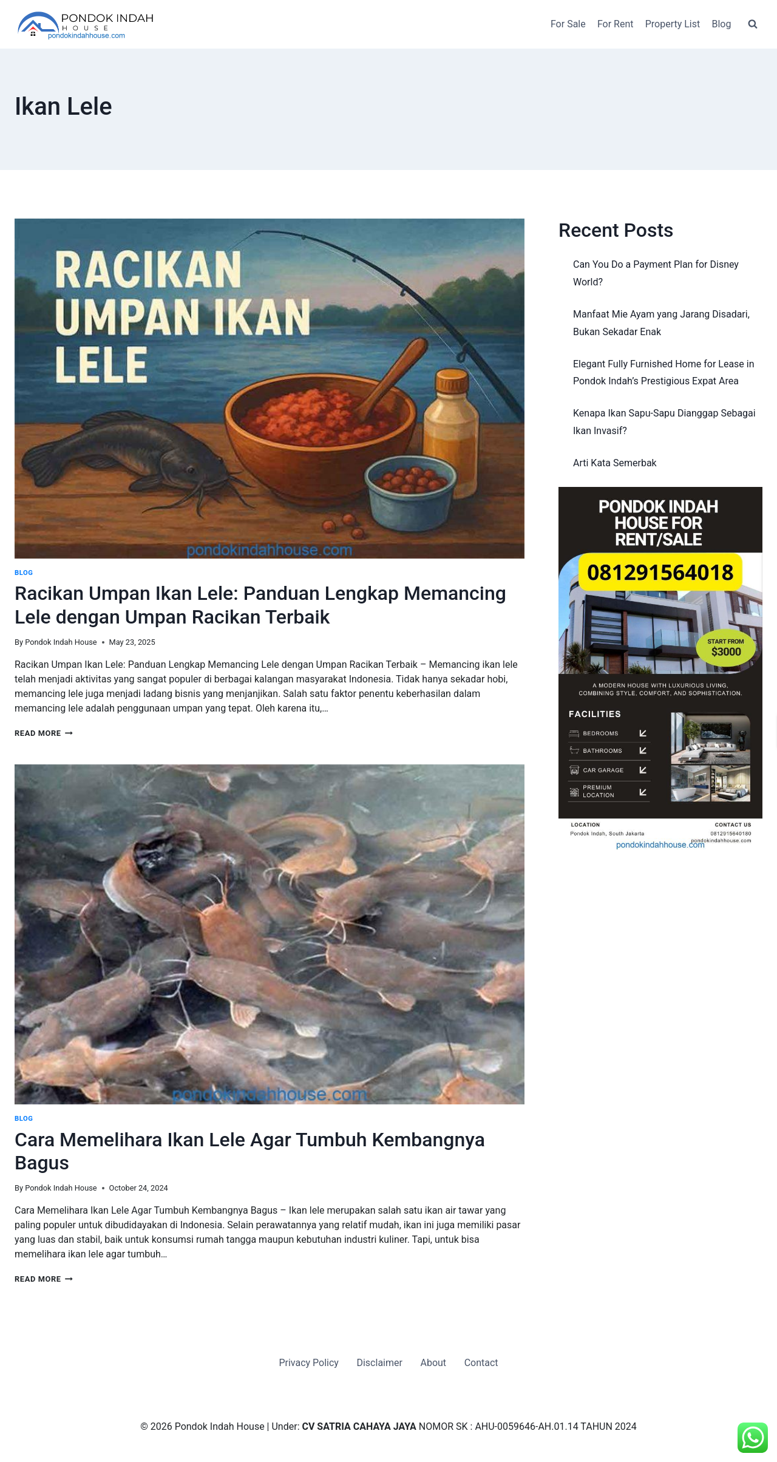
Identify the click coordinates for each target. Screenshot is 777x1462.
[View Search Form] (752, 24)
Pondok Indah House (61, 642)
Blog (721, 24)
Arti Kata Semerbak (615, 463)
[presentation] (269, 389)
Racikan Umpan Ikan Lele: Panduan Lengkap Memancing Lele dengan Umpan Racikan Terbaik (260, 605)
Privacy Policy (309, 1362)
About (433, 1362)
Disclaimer (379, 1362)
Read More (44, 733)
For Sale (568, 24)
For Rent (615, 24)
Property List (673, 24)
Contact (481, 1362)
